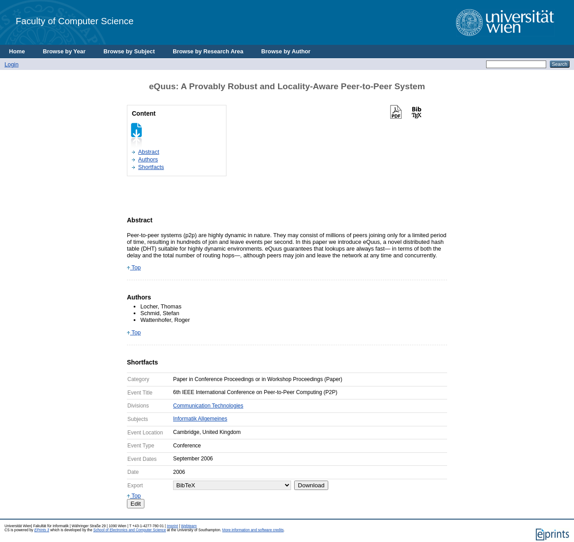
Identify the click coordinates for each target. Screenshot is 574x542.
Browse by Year (64, 51)
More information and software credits (253, 530)
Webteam (189, 526)
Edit (135, 503)
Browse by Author (286, 51)
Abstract (148, 151)
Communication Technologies (208, 406)
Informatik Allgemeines (200, 419)
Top (134, 267)
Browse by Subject (129, 51)
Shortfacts (151, 167)
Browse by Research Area (208, 51)
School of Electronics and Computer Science (129, 530)
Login (11, 64)
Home (17, 51)
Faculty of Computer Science (75, 21)
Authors (148, 159)
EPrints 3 (41, 530)
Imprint (172, 526)
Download (311, 485)
